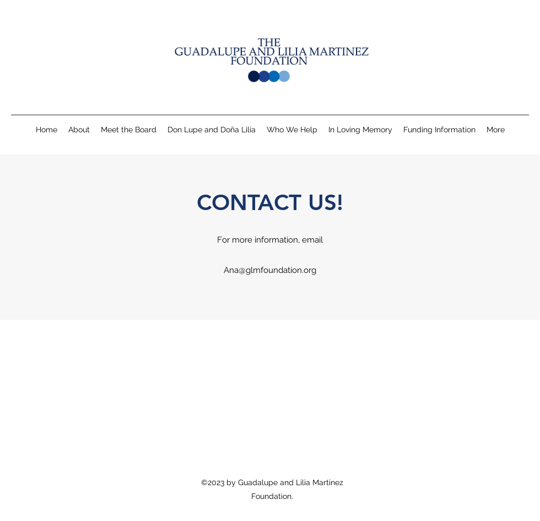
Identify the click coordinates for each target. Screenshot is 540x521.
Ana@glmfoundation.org (270, 270)
